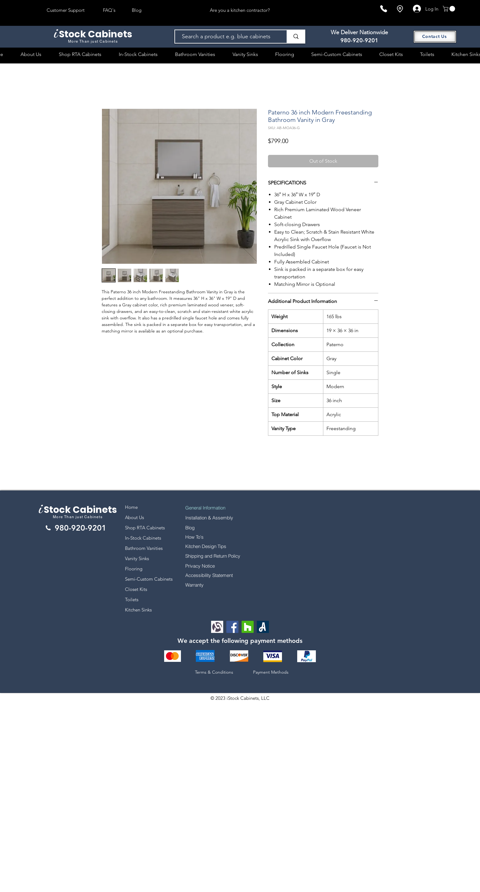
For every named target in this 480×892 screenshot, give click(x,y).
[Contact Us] (434, 36)
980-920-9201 (359, 40)
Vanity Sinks (137, 558)
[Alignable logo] (217, 627)
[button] (449, 9)
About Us (134, 517)
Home (131, 507)
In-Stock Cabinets (143, 538)
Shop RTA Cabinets (145, 528)
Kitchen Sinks (138, 610)
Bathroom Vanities (144, 548)
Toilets (131, 599)
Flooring (133, 569)
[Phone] (384, 9)
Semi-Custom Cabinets (149, 579)
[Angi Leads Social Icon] (263, 627)
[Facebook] (232, 627)
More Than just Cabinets (78, 517)
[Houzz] (248, 627)
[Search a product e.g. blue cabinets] (228, 36)
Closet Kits (136, 589)
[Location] (399, 8)
